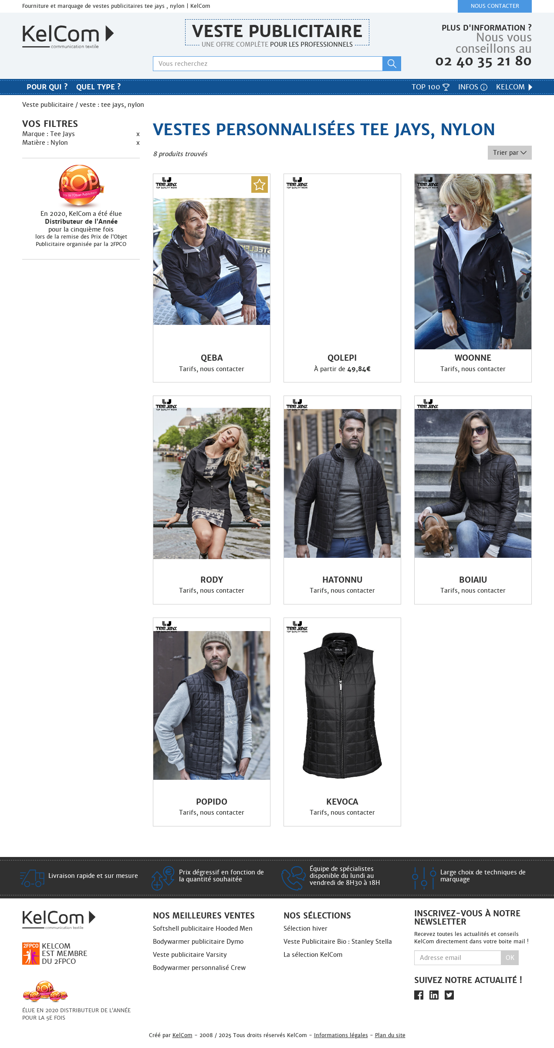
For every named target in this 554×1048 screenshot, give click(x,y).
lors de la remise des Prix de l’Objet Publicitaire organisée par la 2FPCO (81, 240)
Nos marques (277, 88)
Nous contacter (495, 6)
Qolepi (342, 358)
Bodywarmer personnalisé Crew (199, 968)
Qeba (212, 358)
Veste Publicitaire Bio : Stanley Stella (338, 942)
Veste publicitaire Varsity (190, 955)
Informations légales (341, 1035)
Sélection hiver (306, 928)
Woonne (473, 358)
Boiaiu (473, 580)
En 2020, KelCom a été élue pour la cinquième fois (81, 221)
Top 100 (430, 87)
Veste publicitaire (277, 31)
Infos (472, 87)
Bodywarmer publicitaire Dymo (198, 942)
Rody (211, 580)
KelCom (515, 87)
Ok (510, 958)
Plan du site (390, 1035)
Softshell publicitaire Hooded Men (203, 928)
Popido (211, 802)
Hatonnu (342, 580)
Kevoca (342, 802)
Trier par (510, 153)
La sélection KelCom (313, 955)
